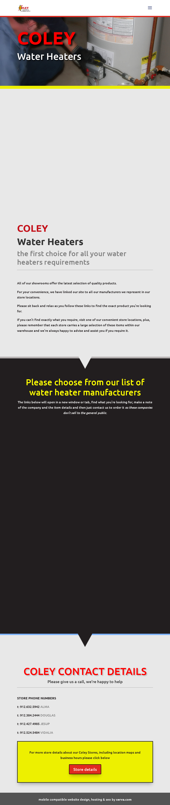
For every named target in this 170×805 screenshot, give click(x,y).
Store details (85, 769)
